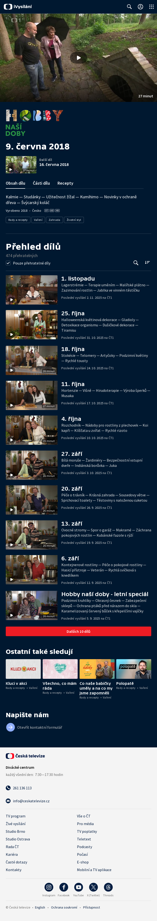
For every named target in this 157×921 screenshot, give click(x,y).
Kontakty (13, 869)
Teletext (84, 839)
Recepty (65, 183)
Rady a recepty (18, 220)
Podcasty (84, 846)
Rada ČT (12, 846)
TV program (15, 816)
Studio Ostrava (18, 839)
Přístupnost (91, 907)
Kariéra (12, 854)
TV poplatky (87, 831)
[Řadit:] (147, 262)
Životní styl (74, 220)
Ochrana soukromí (64, 907)
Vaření (38, 220)
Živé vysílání (15, 823)
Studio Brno (15, 831)
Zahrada (54, 220)
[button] (78, 58)
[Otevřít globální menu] (151, 6)
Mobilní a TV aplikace (94, 869)
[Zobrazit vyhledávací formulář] (129, 6)
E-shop (83, 862)
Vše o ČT (84, 816)
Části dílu (41, 183)
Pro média (85, 823)
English (40, 907)
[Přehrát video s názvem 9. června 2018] (78, 58)
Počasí (82, 854)
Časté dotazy (16, 862)
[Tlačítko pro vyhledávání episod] (136, 262)
